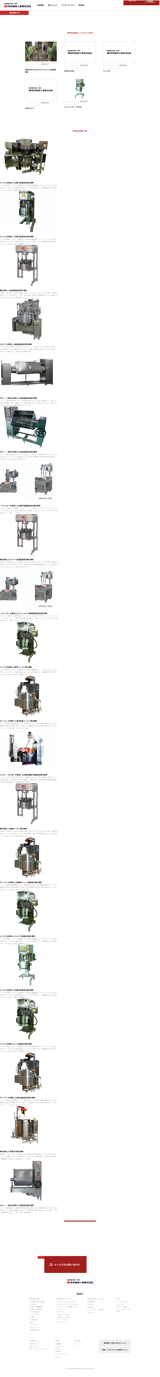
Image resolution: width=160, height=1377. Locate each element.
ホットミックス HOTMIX (73, 106)
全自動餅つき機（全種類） (37, 1302)
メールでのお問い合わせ (102, 1264)
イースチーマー (34, 1325)
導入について (52, 5)
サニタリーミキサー (63, 1320)
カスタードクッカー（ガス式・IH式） (68, 1304)
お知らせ (57, 1357)
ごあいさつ (59, 1346)
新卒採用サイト (147, 10)
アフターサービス (68, 5)
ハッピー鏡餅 (34, 1314)
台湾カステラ (29, 107)
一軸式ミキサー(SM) (63, 1314)
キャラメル (107, 69)
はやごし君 (120, 1304)
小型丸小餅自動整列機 (36, 1307)
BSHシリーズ (91, 1312)
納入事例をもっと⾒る (80, 1224)
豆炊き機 (90, 1307)
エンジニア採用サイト (146, 15)
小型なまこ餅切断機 (36, 1309)
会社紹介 (81, 5)
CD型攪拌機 (91, 1302)
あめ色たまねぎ (69, 69)
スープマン (60, 1309)
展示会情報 (77, 1341)
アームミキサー (61, 1322)
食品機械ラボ (14, 12)
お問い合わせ (128, 5)
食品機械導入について (35, 1341)
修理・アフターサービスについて (38, 1349)
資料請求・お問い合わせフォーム (115, 1343)
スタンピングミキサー (123, 1302)
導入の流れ (33, 1344)
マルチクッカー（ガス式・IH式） (66, 1302)
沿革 (57, 1349)
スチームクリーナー (36, 1327)
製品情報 (40, 5)
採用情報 (147, 5)
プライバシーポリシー (61, 1354)
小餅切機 (32, 1304)
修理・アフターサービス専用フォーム (114, 1350)
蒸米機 (32, 1322)
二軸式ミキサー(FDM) (63, 1317)
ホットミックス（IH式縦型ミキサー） (68, 1307)
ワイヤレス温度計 (122, 1307)
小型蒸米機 (33, 1320)
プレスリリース (78, 1344)
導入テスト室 (34, 1346)
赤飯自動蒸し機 (34, 1330)
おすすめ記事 (32, 64)
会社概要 (58, 1344)
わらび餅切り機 (34, 1312)
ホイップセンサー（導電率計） (122, 1310)
